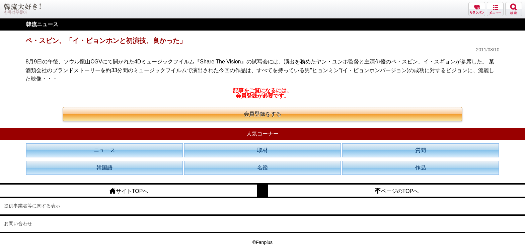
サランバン (477, 9)
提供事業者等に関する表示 (32, 205)
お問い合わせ (18, 223)
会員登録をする (262, 114)
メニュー (495, 9)
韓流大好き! (22, 9)
